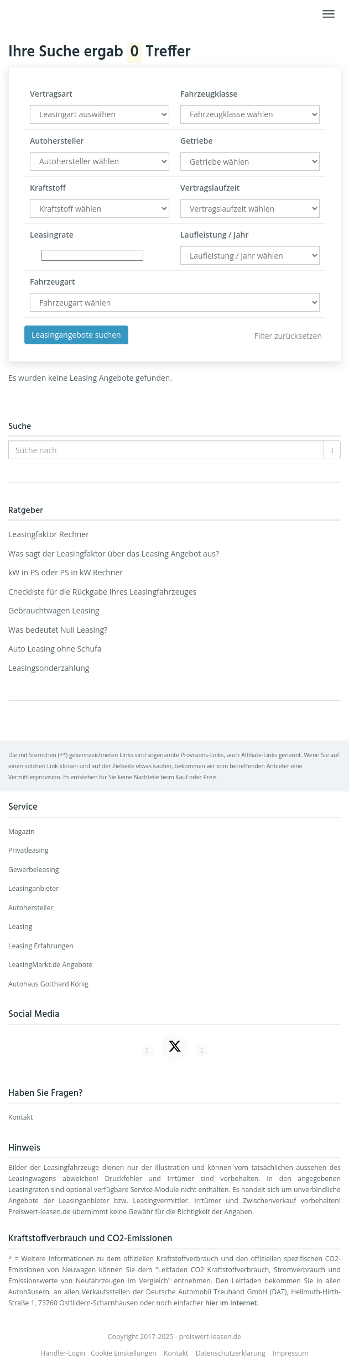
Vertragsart (51, 93)
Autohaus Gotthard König (48, 984)
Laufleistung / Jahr (214, 234)
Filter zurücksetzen (288, 335)
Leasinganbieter (33, 888)
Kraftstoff (48, 187)
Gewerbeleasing (33, 869)
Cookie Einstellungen (124, 1353)
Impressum (291, 1353)
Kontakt (20, 1117)
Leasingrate (52, 234)
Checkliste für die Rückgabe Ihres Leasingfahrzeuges (102, 591)
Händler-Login (62, 1353)
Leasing (20, 926)
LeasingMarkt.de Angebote (50, 964)
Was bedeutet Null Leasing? (57, 629)
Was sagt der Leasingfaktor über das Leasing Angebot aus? (113, 553)
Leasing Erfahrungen (41, 946)
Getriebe (196, 140)
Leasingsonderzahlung (48, 668)
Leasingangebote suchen (76, 334)
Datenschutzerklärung (230, 1353)
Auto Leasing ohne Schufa (55, 648)
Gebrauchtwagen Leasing (54, 610)
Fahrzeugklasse (209, 93)
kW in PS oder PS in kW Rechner (65, 572)
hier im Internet (231, 1303)
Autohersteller (57, 140)
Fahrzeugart (52, 281)
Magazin (21, 831)
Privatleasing (28, 850)
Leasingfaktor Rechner (48, 534)
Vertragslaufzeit (209, 187)
